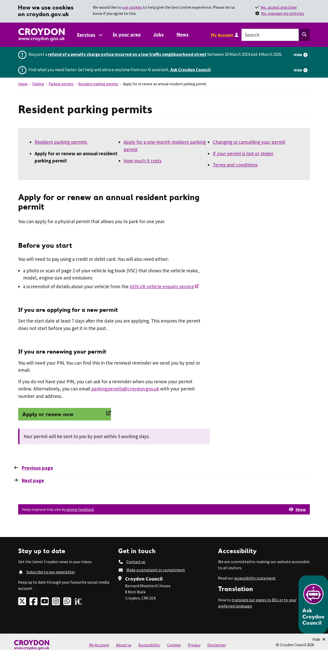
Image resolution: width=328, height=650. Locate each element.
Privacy (194, 644)
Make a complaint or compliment (155, 569)
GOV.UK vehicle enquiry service (162, 286)
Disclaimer (216, 644)
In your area (127, 34)
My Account (222, 35)
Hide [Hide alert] (298, 54)
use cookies (132, 7)
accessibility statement (255, 578)
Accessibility (149, 644)
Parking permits (61, 83)
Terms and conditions (235, 165)
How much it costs (142, 161)
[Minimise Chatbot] (318, 639)
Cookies (174, 644)
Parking (38, 83)
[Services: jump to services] (89, 35)
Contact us (135, 561)
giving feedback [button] (80, 509)
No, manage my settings (282, 13)
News (183, 34)
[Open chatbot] (313, 604)
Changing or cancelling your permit (249, 142)
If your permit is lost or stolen (243, 153)
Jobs (158, 34)
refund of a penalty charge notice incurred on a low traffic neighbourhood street (127, 54)
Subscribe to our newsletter (50, 571)
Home (23, 83)
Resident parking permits (98, 83)
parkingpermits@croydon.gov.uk (125, 389)
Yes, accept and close (279, 7)
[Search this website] (304, 35)
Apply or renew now (48, 414)
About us (123, 644)
